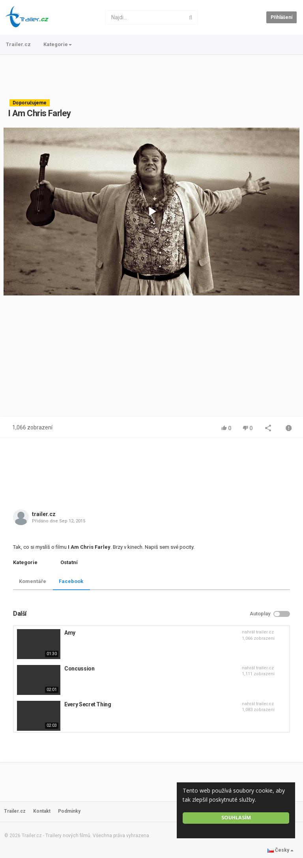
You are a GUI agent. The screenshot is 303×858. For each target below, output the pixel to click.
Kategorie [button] (57, 44)
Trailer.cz (18, 44)
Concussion (79, 668)
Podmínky (69, 811)
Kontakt (41, 811)
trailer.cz (44, 514)
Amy (69, 633)
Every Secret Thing (87, 704)
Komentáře (32, 581)
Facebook (71, 581)
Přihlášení (281, 17)
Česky (280, 850)
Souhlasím (236, 817)
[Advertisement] (151, 77)
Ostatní (69, 562)
